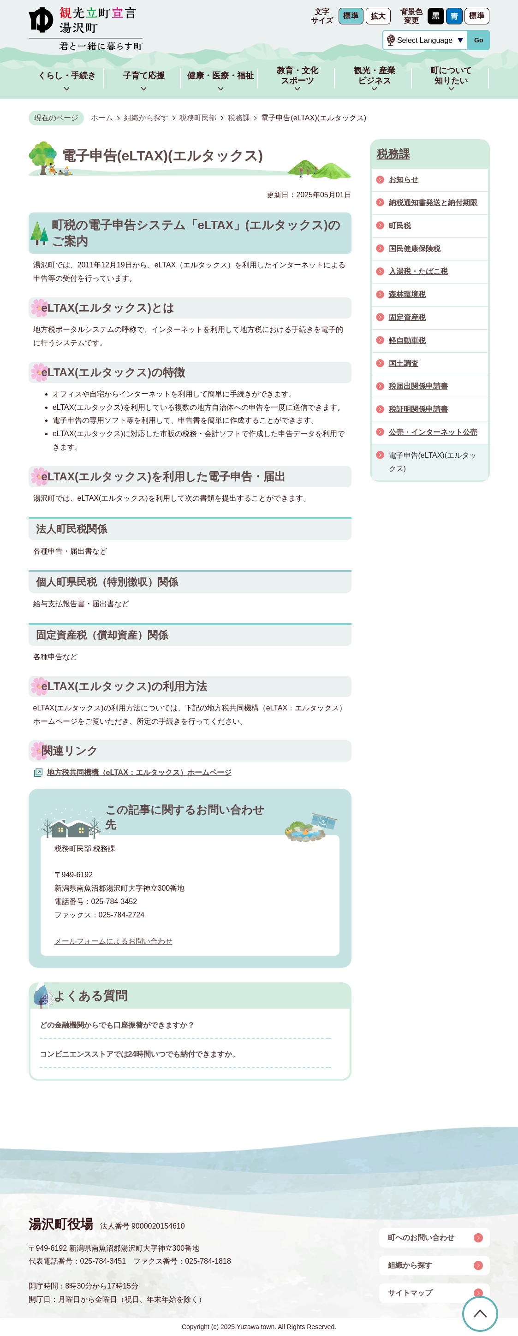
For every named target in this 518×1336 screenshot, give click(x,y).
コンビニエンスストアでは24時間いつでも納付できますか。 (140, 1054)
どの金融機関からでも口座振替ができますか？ (117, 1025)
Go (478, 40)
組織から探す (146, 118)
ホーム (102, 118)
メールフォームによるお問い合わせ (113, 941)
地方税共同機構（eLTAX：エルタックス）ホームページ (139, 772)
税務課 (239, 118)
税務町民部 (197, 118)
